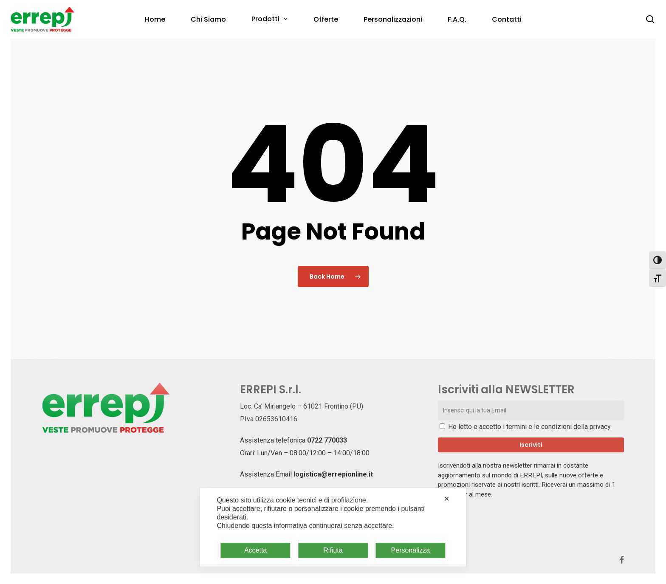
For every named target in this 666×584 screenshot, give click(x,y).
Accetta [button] (255, 550)
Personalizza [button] (410, 550)
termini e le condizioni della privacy (558, 427)
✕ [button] (446, 498)
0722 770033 (327, 440)
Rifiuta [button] (332, 550)
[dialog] (333, 527)
